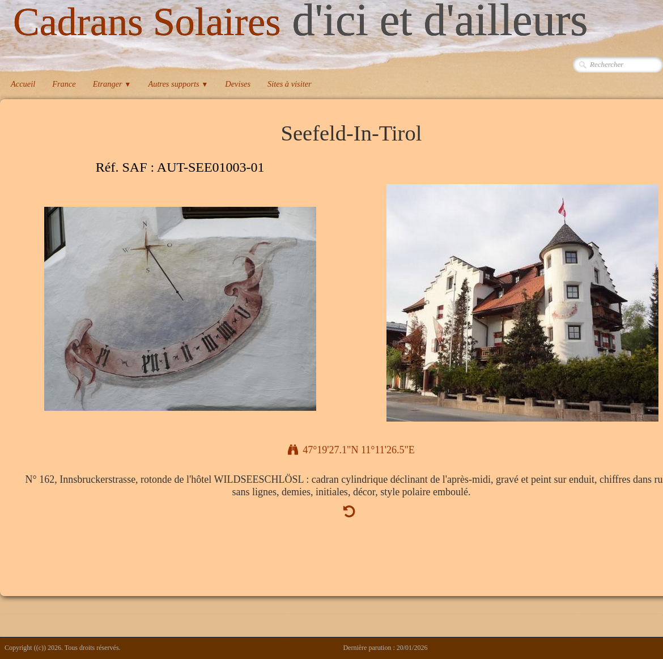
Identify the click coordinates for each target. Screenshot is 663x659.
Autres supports (178, 83)
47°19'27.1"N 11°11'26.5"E (351, 450)
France (64, 83)
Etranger (112, 83)
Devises (237, 83)
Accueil (23, 83)
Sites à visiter (289, 83)
